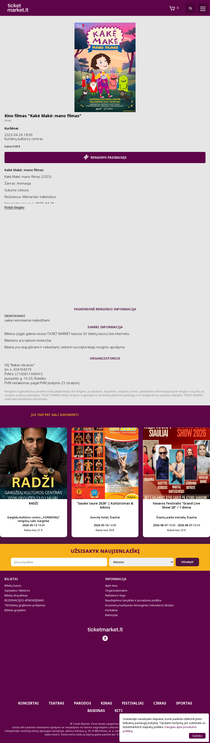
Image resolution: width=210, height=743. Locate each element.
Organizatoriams (116, 590)
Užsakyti (187, 562)
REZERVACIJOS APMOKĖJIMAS (24, 600)
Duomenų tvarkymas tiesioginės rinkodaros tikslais (139, 605)
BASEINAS (96, 710)
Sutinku (197, 735)
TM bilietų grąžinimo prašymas (24, 605)
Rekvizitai (111, 615)
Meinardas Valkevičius (39, 196)
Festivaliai (133, 703)
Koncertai (28, 703)
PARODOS (82, 703)
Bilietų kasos (12, 585)
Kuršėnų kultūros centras (23, 138)
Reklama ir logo (115, 595)
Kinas (7, 120)
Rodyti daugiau (14, 207)
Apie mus (111, 585)
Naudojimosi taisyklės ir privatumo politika (133, 600)
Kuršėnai (11, 128)
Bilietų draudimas (16, 595)
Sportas (184, 703)
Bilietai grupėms (15, 610)
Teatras (56, 703)
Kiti (119, 710)
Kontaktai (111, 610)
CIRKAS (159, 703)
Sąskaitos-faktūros (17, 590)
